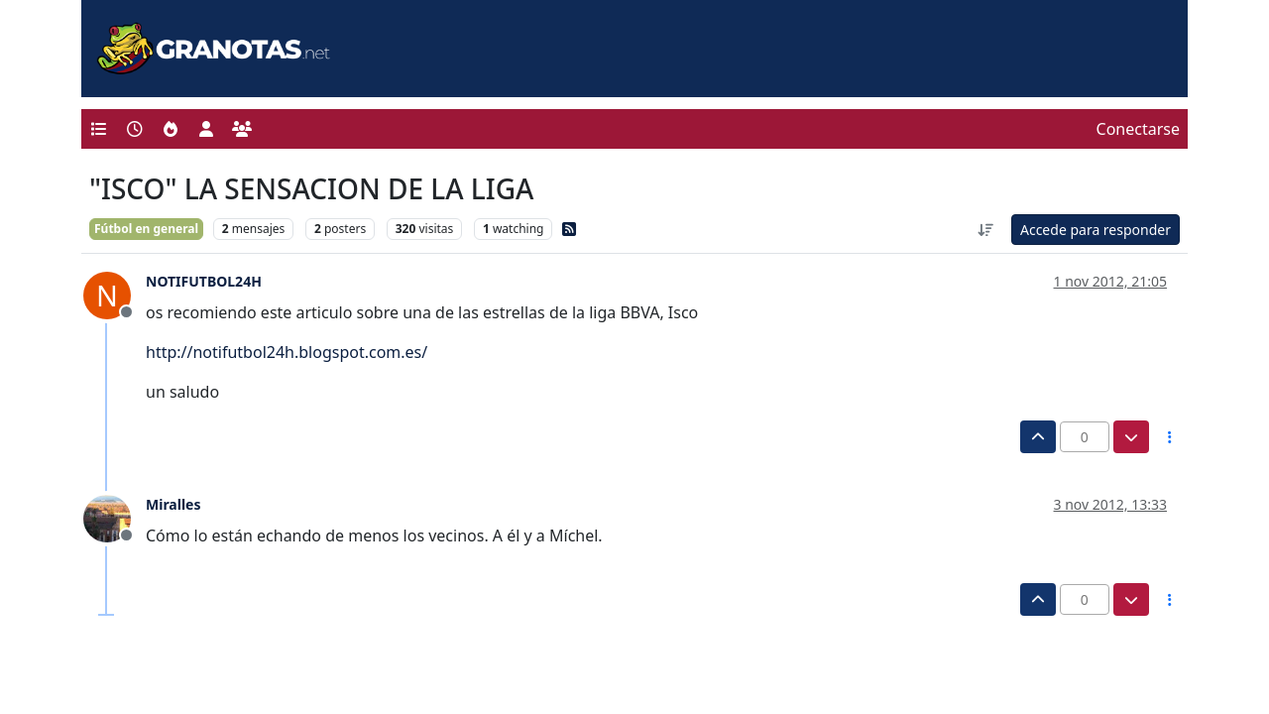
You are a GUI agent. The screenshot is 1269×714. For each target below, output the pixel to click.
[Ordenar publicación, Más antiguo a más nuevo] (985, 229)
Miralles (173, 504)
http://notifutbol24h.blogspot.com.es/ (286, 352)
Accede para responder (1095, 229)
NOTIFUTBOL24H (204, 281)
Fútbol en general (146, 228)
